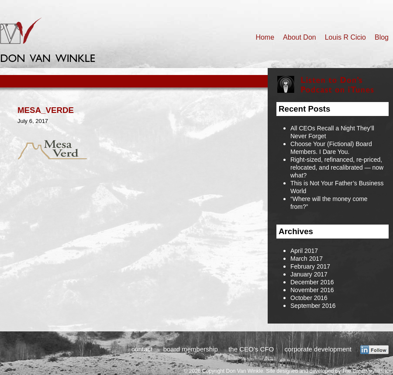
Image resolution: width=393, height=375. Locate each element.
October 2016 (309, 297)
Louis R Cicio (345, 37)
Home (264, 37)
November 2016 (312, 289)
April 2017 (304, 250)
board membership (190, 349)
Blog (382, 37)
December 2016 (312, 282)
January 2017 (309, 274)
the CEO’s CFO (251, 349)
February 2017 (310, 266)
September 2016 (313, 305)
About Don (299, 37)
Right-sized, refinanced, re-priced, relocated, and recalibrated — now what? (336, 167)
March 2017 (306, 258)
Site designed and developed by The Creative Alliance (328, 371)
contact (141, 349)
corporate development (318, 349)
